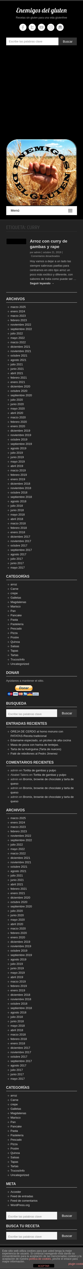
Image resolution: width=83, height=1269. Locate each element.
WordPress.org (20, 1205)
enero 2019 (18, 479)
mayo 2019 (18, 461)
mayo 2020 (18, 408)
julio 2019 (17, 452)
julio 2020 (17, 399)
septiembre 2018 (21, 497)
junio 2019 (17, 457)
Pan (13, 611)
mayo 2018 (18, 514)
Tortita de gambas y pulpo (39, 770)
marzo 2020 (18, 417)
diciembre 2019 (20, 430)
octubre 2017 (19, 545)
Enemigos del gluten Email (60, 27)
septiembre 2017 (21, 550)
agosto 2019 (19, 448)
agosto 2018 (19, 501)
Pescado (16, 628)
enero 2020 (18, 426)
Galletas (16, 597)
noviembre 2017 (21, 541)
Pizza (14, 633)
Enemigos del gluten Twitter (32, 27)
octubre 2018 (19, 492)
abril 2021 (17, 373)
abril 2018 (17, 519)
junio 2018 (17, 510)
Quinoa (15, 641)
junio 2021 (17, 368)
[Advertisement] (41, 93)
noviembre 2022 (21, 324)
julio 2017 (17, 558)
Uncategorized (20, 664)
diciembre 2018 (20, 483)
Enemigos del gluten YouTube (41, 27)
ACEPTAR (43, 1266)
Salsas (15, 646)
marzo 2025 (18, 307)
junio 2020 (17, 404)
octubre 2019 (19, 439)
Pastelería (17, 624)
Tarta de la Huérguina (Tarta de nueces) (36, 749)
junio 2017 (17, 563)
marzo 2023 (18, 315)
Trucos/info (18, 659)
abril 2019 (17, 466)
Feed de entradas (22, 1196)
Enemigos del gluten (41, 10)
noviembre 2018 (21, 488)
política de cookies (40, 1258)
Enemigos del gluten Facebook (23, 27)
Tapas (14, 650)
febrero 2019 (19, 474)
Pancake (16, 615)
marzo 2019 (18, 470)
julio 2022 (17, 333)
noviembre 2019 (21, 435)
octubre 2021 (19, 355)
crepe (14, 593)
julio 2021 (17, 364)
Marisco (16, 606)
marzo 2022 (18, 342)
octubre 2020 (19, 391)
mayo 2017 (18, 567)
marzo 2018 (18, 523)
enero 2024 (18, 311)
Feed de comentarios (24, 1200)
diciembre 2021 (20, 346)
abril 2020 (17, 413)
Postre (15, 637)
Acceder (16, 1191)
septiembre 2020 (21, 395)
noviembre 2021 (21, 351)
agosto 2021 (19, 360)
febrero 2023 (19, 320)
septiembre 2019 (21, 444)
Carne (14, 588)
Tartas (14, 655)
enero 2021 (18, 382)
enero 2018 (18, 532)
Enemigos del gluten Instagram (50, 27)
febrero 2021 (19, 377)
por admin (35, 252)
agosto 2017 (19, 554)
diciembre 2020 (20, 386)
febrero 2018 (19, 527)
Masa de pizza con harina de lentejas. (35, 744)
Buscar (68, 41)
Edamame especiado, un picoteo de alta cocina (41, 740)
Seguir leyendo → (42, 283)
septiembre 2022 (21, 329)
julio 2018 (17, 505)
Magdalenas (18, 602)
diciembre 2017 (20, 536)
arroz (14, 584)
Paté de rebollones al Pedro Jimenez (34, 753)
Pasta (14, 619)
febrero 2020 (19, 421)
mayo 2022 (18, 338)
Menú (41, 211)
